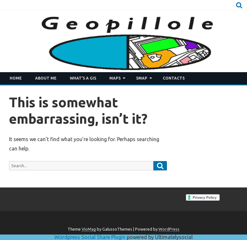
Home (16, 78)
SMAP (141, 78)
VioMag (89, 229)
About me (46, 78)
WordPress (169, 229)
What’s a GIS (83, 78)
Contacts (174, 78)
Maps (115, 78)
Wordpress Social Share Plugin (90, 237)
